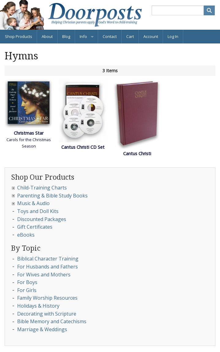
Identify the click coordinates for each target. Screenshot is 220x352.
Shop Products (18, 36)
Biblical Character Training (47, 258)
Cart (130, 36)
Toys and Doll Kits (38, 211)
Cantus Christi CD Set (82, 147)
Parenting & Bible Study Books (52, 195)
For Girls (26, 290)
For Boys (27, 282)
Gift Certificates (34, 226)
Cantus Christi (137, 153)
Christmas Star (29, 133)
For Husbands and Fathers (47, 266)
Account (150, 36)
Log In (173, 36)
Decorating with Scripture (46, 313)
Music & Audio (33, 203)
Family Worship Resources (47, 297)
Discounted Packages (41, 219)
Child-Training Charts (42, 187)
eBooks (26, 234)
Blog (66, 36)
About (47, 36)
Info (83, 36)
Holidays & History (38, 305)
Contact (110, 36)
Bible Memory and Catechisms (51, 321)
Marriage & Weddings (42, 329)
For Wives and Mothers (43, 274)
